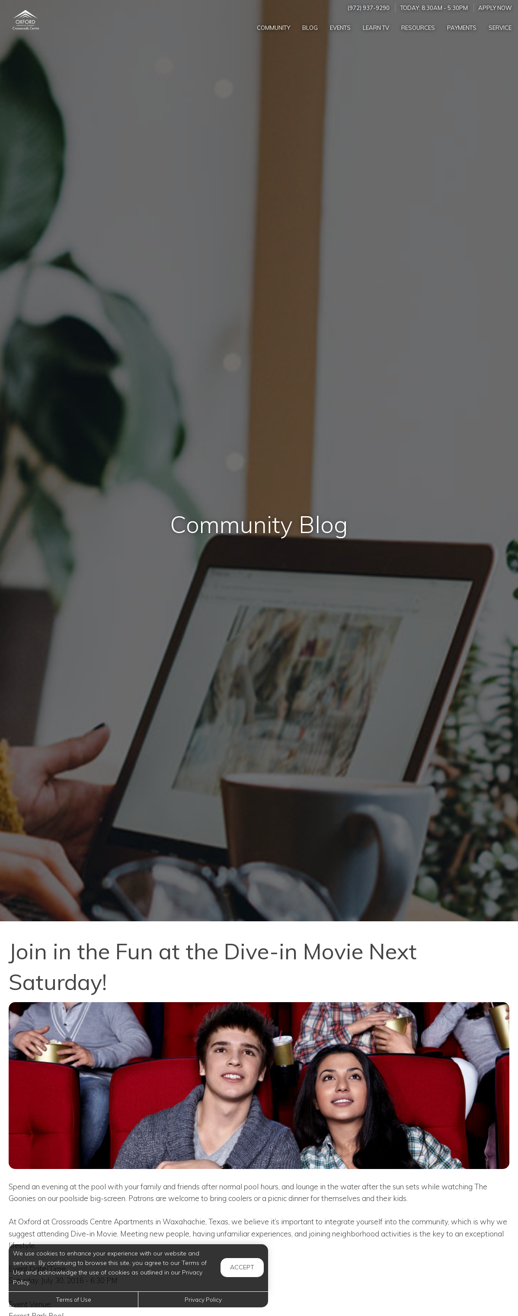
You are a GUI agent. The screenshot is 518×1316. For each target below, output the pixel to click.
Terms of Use (73, 1299)
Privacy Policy (203, 1299)
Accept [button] (242, 1267)
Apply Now (495, 7)
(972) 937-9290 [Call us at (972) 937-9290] (369, 7)
